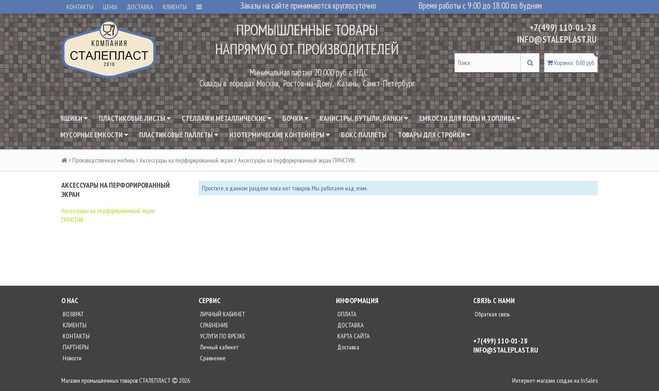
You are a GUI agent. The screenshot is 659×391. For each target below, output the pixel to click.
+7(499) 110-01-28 (562, 27)
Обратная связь (491, 314)
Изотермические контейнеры (279, 134)
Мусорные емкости (94, 134)
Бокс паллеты (364, 134)
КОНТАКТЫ (79, 7)
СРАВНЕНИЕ (213, 325)
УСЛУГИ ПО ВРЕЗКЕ (222, 336)
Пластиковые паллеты (178, 134)
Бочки (295, 118)
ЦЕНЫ (110, 7)
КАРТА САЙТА (353, 336)
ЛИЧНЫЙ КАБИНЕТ (222, 314)
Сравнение (212, 358)
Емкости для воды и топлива (469, 118)
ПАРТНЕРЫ (75, 347)
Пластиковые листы (135, 118)
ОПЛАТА (346, 314)
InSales (589, 380)
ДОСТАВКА (140, 7)
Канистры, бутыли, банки (363, 118)
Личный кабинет (218, 347)
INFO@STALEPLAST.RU (556, 39)
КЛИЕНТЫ (175, 7)
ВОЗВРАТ (72, 314)
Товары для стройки (434, 134)
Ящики (74, 118)
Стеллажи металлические (226, 118)
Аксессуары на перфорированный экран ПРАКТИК (108, 215)
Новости (71, 358)
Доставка (347, 347)
